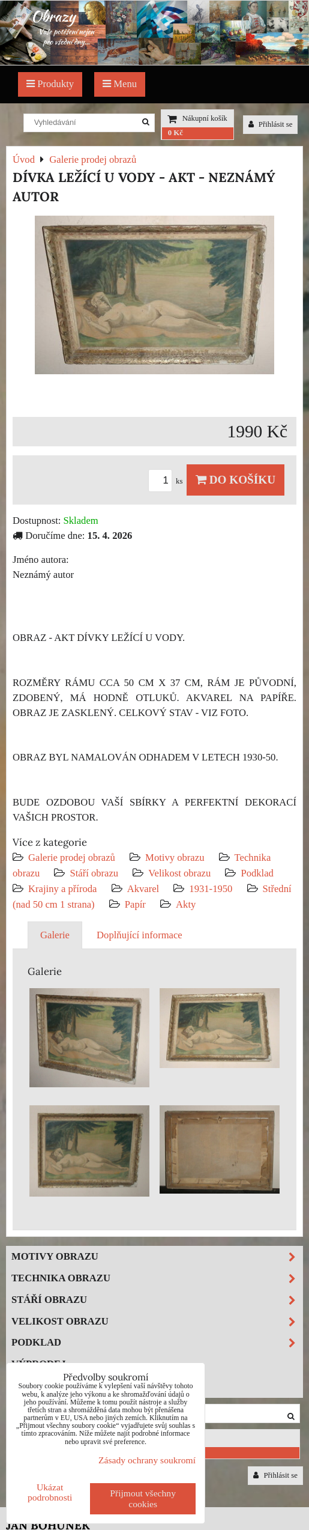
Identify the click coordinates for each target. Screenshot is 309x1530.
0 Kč (175, 133)
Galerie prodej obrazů (71, 857)
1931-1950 (210, 888)
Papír (135, 904)
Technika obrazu (156, 1278)
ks (167, 481)
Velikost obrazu (179, 873)
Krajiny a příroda (62, 888)
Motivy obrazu (174, 857)
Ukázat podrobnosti (50, 1492)
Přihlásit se (270, 124)
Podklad (257, 873)
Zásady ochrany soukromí (147, 1460)
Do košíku (235, 479)
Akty (186, 904)
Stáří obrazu (94, 873)
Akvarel (143, 888)
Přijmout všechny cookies (143, 1498)
